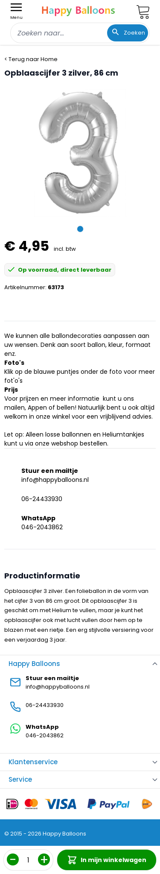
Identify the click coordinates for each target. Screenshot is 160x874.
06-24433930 (41, 499)
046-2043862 (42, 527)
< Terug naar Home (31, 59)
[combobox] (80, 33)
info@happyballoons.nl (55, 479)
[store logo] (78, 10)
